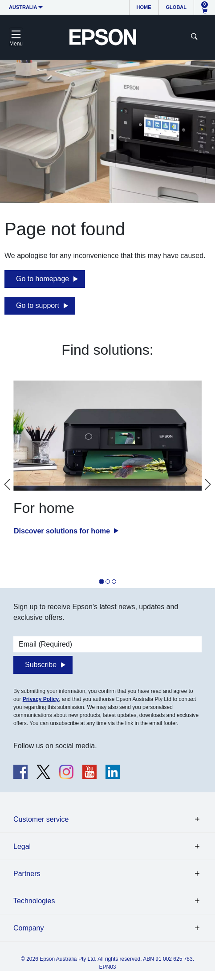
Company (28, 928)
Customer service (41, 819)
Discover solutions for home (63, 531)
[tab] (101, 581)
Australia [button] (23, 7)
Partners (26, 873)
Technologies (34, 901)
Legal (22, 846)
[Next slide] (208, 484)
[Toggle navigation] (16, 37)
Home (144, 7)
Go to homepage (42, 279)
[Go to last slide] (7, 484)
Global (176, 7)
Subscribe (41, 664)
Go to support (37, 305)
